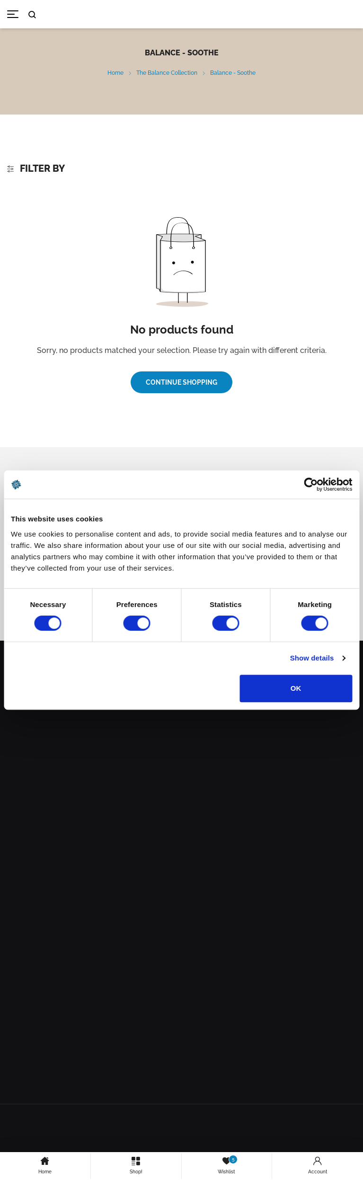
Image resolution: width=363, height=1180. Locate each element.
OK (296, 688)
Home (115, 73)
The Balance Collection (166, 73)
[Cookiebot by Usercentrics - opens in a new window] (310, 484)
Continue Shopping (181, 382)
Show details (312, 658)
